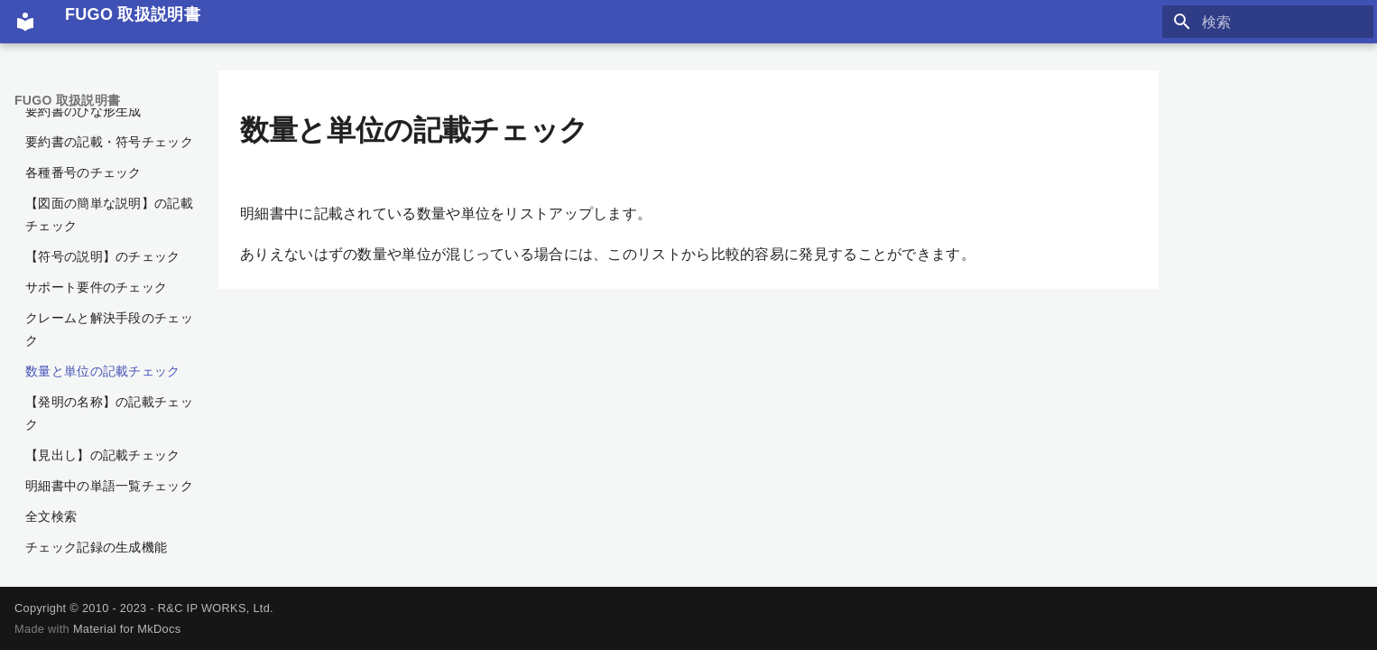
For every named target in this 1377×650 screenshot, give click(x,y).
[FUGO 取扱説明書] (25, 22)
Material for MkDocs (126, 629)
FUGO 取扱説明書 (67, 100)
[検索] (1267, 21)
